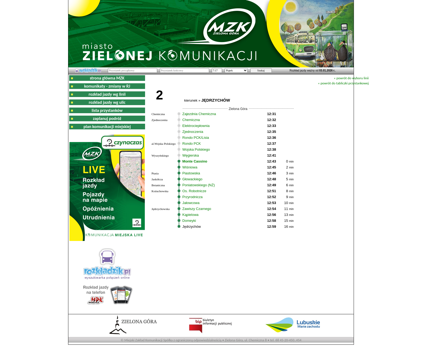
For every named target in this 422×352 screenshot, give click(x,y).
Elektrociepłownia (196, 126)
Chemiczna (191, 120)
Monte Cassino (194, 161)
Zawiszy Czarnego (196, 209)
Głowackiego (192, 179)
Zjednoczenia (192, 132)
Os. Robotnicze (194, 191)
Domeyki (189, 221)
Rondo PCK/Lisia (195, 138)
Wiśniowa (190, 167)
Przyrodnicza (192, 197)
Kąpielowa (190, 215)
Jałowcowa (191, 203)
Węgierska (190, 155)
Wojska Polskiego (196, 149)
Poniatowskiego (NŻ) (198, 185)
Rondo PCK (191, 144)
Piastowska (191, 173)
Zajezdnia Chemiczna (199, 114)
